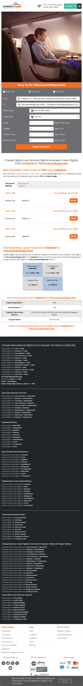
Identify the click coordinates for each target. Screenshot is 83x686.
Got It (65, 681)
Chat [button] (31, 631)
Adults (5, 123)
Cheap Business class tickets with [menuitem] (19, 571)
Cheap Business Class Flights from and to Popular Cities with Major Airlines (36, 544)
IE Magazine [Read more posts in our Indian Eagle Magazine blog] (6, 631)
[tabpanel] (41, 215)
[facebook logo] (8, 665)
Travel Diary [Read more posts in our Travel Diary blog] (6, 635)
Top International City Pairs (14, 393)
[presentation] (19, 98)
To (4, 104)
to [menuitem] (8, 381)
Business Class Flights (63, 160)
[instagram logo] (13, 665)
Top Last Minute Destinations (14, 451)
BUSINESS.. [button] (70, 6)
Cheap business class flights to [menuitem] (15, 484)
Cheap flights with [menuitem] (14, 518)
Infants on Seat (9, 140)
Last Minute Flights (36, 160)
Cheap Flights (14, 160)
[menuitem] (11, 377)
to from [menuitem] (18, 384)
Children (6, 128)
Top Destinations (9, 422)
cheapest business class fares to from (44, 174)
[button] (79, 6)
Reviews (32, 645)
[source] (48, 99)
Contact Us (33, 635)
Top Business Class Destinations (16, 481)
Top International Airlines (13, 514)
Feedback (33, 638)
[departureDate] (54, 111)
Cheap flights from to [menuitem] (12, 349)
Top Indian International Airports (17, 595)
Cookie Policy (7, 642)
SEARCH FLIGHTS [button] (41, 146)
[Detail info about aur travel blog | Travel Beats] (3, 665)
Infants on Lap (9, 134)
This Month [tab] (10, 184)
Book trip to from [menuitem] (11, 379)
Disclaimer (6, 649)
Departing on (8, 110)
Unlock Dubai (62, 638)
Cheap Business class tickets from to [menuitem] (24, 547)
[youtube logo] (10, 669)
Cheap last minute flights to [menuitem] (14, 455)
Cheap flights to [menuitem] (10, 425)
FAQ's (31, 642)
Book (73, 200)
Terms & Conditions (9, 645)
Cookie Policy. (17, 683)
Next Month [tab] (23, 184)
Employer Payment (64, 635)
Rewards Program (64, 631)
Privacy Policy (7, 638)
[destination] (48, 105)
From (5, 98)
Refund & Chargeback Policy (13, 652)
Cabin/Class (8, 117)
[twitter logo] (17, 665)
